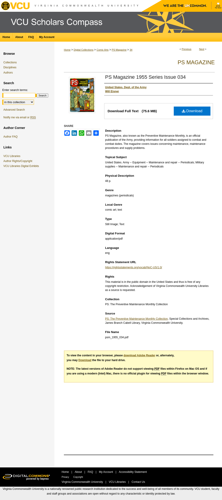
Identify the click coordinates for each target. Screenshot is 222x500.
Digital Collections (83, 49)
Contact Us (138, 481)
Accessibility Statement (133, 472)
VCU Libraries (12, 156)
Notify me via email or (19, 117)
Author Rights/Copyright (18, 161)
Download (192, 111)
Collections (10, 62)
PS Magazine (119, 49)
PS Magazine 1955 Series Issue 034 (145, 77)
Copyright (78, 477)
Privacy (66, 477)
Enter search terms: (15, 90)
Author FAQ (10, 136)
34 (131, 49)
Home (67, 49)
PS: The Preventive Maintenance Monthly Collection (136, 318)
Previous (186, 49)
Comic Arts (103, 49)
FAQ (91, 472)
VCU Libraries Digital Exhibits (22, 166)
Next (201, 49)
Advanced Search (14, 109)
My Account (106, 472)
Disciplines (9, 67)
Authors (8, 72)
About (79, 472)
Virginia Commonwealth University (83, 481)
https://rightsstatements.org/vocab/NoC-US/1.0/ (133, 267)
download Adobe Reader (139, 355)
